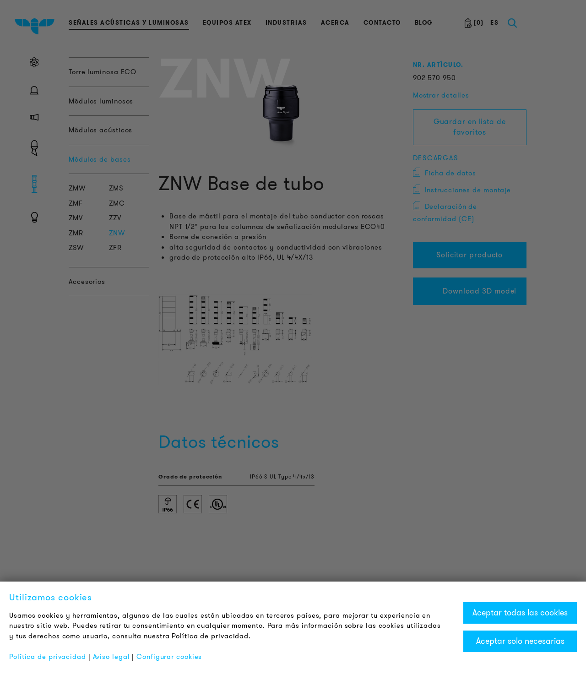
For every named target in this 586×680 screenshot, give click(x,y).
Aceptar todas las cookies (520, 613)
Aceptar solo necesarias (520, 641)
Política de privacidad (47, 657)
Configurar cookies (169, 657)
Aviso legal (111, 657)
